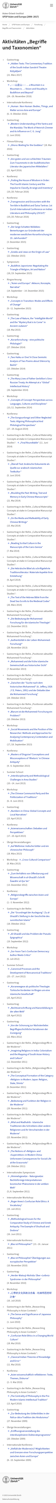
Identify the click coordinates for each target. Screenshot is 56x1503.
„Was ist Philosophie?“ (21, 1244)
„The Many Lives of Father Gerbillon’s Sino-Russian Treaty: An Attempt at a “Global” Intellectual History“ (31, 382)
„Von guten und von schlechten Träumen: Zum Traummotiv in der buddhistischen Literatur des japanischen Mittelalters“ (30, 162)
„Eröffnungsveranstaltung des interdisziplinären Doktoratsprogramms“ (30, 1433)
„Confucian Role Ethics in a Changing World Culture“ (31, 1337)
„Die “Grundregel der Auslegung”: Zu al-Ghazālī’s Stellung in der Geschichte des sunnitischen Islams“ (30, 916)
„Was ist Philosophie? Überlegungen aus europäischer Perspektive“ (30, 1259)
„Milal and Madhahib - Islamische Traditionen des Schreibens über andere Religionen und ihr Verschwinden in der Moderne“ (30, 1128)
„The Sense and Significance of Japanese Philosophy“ (30, 1316)
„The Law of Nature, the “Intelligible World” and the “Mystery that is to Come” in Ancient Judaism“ (31, 322)
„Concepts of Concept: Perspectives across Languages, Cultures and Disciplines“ (31, 401)
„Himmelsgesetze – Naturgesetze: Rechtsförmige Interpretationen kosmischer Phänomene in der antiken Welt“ (29, 1182)
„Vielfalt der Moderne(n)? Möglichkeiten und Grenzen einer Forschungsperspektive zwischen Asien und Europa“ (31, 1452)
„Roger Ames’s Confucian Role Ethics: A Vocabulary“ (29, 1203)
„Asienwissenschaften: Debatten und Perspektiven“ (28, 830)
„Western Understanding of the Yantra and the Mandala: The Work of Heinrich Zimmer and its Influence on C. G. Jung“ (31, 127)
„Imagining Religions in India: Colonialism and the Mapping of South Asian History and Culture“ (31, 1054)
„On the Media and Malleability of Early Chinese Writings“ (29, 520)
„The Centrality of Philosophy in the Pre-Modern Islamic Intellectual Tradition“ (30, 1398)
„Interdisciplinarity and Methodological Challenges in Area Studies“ (29, 777)
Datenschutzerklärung (10, 1499)
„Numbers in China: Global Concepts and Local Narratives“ (30, 812)
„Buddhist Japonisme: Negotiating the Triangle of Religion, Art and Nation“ (29, 267)
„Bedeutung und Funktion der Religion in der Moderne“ (30, 1102)
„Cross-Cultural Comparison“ (36, 859)
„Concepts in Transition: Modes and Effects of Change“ (31, 302)
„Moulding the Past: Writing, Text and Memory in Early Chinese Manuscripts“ (29, 494)
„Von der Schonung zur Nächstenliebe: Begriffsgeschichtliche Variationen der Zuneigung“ (29, 1029)
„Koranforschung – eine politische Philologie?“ (27, 341)
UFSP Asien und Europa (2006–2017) (20, 16)
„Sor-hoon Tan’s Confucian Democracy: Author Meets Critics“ (29, 953)
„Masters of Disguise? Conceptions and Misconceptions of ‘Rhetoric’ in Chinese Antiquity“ (29, 758)
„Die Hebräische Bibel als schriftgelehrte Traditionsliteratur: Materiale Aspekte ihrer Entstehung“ (31, 572)
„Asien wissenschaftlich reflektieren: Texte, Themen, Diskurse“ (31, 1376)
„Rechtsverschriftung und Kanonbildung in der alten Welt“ (31, 1009)
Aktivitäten (30, 28)
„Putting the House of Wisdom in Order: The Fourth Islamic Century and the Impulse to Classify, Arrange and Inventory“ (31, 184)
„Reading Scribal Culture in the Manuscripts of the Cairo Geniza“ (26, 545)
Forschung (38, 24)
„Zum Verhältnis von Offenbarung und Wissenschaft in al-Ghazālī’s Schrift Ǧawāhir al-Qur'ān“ (29, 877)
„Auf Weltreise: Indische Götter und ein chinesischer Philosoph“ (29, 848)
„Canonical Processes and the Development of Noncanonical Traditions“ (31, 970)
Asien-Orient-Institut (13, 13)
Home (4, 24)
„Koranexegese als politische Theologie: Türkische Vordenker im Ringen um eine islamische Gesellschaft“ (30, 990)
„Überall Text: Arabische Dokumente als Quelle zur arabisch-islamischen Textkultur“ (30, 467)
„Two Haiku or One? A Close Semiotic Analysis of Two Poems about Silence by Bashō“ (30, 361)
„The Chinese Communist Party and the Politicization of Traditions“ (29, 795)
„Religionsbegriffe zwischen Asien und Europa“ (29, 896)
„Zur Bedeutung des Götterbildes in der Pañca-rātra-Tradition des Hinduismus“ (29, 1415)
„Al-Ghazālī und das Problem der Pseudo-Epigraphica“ (31, 935)
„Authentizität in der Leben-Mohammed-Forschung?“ (30, 642)
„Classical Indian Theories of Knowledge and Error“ (30, 1359)
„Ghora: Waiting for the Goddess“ (26, 145)
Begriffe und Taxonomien (11, 28)
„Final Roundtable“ (29, 442)
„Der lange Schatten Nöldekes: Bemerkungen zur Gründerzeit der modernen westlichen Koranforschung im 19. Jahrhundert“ (31, 232)
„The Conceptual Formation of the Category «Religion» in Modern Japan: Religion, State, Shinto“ (31, 1079)
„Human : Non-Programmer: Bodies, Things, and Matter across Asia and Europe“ (31, 108)
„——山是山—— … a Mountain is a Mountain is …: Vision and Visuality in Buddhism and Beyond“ (28, 88)
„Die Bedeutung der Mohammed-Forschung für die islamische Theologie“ (30, 620)
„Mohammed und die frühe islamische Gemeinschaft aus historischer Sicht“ (29, 663)
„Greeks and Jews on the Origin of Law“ (30, 252)
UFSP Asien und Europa (21, 24)
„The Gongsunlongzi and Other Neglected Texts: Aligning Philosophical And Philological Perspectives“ (30, 421)
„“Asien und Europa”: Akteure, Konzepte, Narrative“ (30, 285)
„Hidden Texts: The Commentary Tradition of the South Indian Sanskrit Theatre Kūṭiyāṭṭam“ (31, 67)
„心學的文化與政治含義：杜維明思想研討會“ (31, 1294)
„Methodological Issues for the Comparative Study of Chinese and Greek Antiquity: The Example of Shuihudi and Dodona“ (30, 1224)
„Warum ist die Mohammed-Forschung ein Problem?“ (31, 713)
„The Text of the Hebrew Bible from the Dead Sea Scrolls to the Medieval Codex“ (30, 599)
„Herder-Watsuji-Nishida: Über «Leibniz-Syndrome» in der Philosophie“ (30, 1277)
